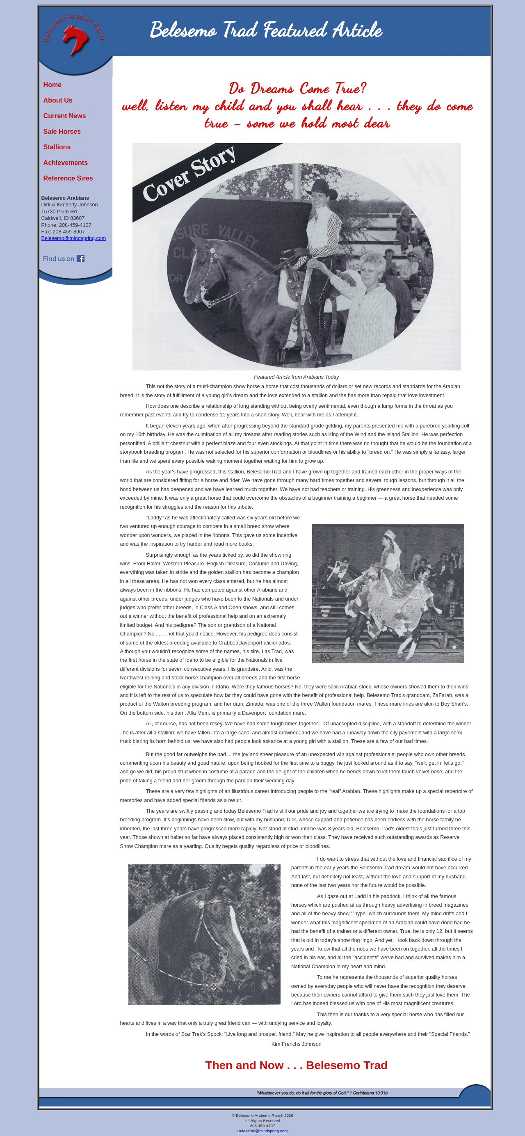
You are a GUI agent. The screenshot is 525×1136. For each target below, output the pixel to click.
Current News (64, 115)
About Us (58, 100)
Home (52, 84)
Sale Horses (62, 131)
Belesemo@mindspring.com (73, 238)
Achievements (65, 162)
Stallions (57, 147)
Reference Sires (68, 178)
